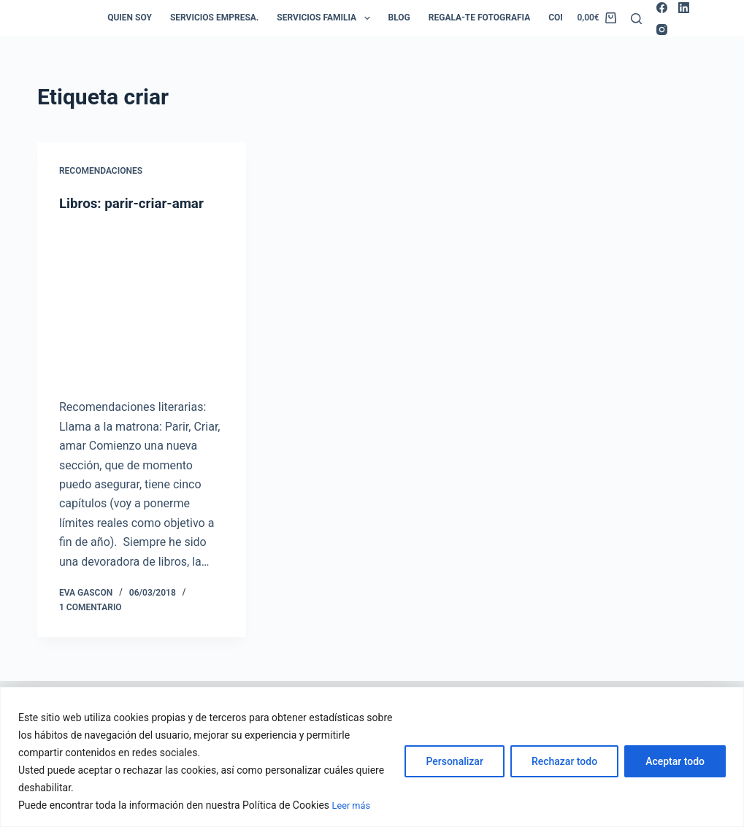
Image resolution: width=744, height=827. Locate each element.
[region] (372, 757)
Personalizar (454, 762)
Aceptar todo (675, 762)
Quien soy (129, 17)
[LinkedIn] (683, 7)
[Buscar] (636, 18)
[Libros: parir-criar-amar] (141, 305)
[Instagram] (661, 29)
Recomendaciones (100, 171)
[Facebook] (661, 7)
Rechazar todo (564, 762)
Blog (399, 17)
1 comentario (90, 606)
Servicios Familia (326, 18)
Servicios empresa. (214, 17)
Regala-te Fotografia (479, 17)
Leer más (353, 806)
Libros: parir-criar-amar (136, 203)
